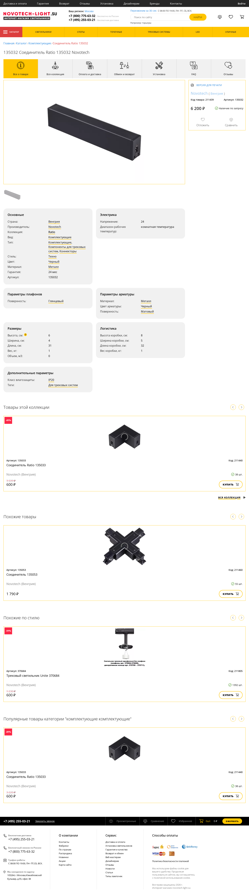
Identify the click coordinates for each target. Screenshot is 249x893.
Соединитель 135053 (21, 574)
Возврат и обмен (114, 853)
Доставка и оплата (15, 3)
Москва (89, 11)
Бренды (155, 3)
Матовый (147, 311)
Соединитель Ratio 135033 (26, 465)
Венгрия (54, 222)
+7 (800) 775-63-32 (94, 16)
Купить (231, 484)
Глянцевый (56, 301)
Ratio (51, 232)
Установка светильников (118, 845)
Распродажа (65, 853)
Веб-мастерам (113, 857)
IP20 (51, 380)
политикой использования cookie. (172, 877)
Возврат (64, 3)
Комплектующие (40, 43)
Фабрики (63, 845)
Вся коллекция (232, 497)
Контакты (176, 3)
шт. (205, 821)
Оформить (232, 821)
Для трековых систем (63, 385)
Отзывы (85, 3)
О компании (68, 835)
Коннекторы (68, 251)
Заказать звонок (45, 821)
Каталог (11, 32)
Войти (242, 3)
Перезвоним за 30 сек (143, 10)
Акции (62, 861)
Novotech (54, 227)
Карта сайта (65, 864)
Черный (53, 262)
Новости (110, 868)
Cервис (111, 835)
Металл (53, 267)
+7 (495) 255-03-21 (94, 20)
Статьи (109, 872)
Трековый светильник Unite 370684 (32, 675)
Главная (8, 43)
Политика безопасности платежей (170, 861)
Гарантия (43, 3)
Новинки (63, 857)
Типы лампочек (113, 876)
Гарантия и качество (116, 849)
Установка (106, 3)
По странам (65, 849)
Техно (52, 256)
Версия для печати (209, 85)
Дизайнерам (131, 3)
